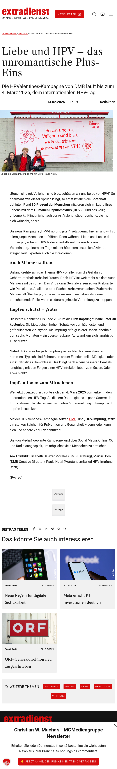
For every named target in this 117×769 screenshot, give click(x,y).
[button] (6, 762)
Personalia (103, 686)
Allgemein (23, 33)
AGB (43, 743)
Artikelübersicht (9, 33)
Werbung (58, 696)
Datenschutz (48, 749)
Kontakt (45, 738)
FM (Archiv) (48, 760)
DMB (72, 419)
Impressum (48, 754)
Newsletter (67, 14)
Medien (70, 686)
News (85, 686)
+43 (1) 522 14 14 (14, 754)
